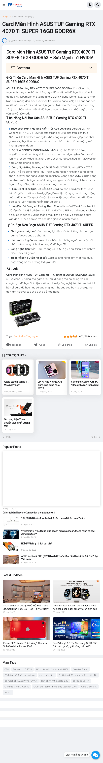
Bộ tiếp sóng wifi (80, 680)
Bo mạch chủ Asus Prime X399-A (20, 680)
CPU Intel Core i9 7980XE (16, 686)
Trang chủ (6, 17)
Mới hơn (9, 437)
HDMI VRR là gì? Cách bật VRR (36, 543)
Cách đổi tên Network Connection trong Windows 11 (30, 512)
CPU (6, 669)
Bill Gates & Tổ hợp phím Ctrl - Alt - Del (78, 675)
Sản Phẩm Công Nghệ (24, 17)
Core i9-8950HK (89, 686)
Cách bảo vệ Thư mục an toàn (19, 675)
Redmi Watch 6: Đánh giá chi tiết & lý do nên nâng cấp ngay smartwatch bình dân (75, 607)
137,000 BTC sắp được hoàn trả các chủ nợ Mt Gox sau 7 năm (53, 518)
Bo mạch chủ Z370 (22, 669)
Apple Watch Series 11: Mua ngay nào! (16, 383)
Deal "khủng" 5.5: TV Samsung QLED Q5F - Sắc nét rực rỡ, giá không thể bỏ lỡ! (76, 645)
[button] (4, 4)
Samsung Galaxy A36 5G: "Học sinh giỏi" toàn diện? (85, 383)
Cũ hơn (94, 437)
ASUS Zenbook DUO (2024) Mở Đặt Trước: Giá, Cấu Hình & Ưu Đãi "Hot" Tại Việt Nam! (59, 558)
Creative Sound (80, 669)
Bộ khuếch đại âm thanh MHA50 (52, 669)
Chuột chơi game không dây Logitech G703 (55, 686)
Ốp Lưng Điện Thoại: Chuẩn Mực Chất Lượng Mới (17, 422)
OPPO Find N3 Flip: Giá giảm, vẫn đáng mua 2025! (50, 385)
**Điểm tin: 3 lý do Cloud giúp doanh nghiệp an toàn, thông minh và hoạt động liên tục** (58, 532)
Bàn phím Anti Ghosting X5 (54, 680)
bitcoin (7, 692)
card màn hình (46, 675)
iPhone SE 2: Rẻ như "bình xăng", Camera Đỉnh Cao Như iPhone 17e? (25, 645)
